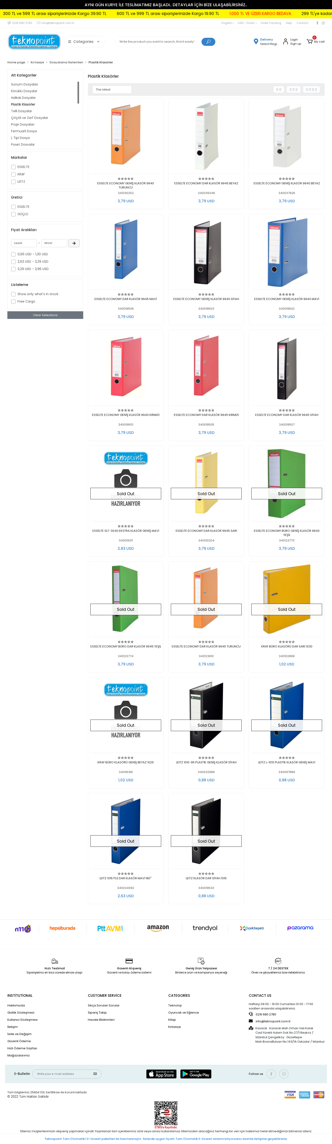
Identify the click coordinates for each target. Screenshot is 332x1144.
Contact (302, 23)
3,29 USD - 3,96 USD (33, 269)
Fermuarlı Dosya (24, 131)
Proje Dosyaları (22, 124)
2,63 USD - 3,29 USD (33, 261)
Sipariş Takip (97, 1012)
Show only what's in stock (38, 294)
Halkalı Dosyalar (23, 97)
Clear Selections (45, 315)
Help (289, 23)
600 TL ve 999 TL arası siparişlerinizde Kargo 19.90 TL (199, 13)
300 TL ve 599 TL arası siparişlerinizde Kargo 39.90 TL (85, 13)
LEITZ (21, 181)
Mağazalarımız (18, 1055)
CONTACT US (260, 995)
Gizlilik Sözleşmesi (20, 1012)
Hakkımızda (16, 1005)
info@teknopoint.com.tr (270, 1021)
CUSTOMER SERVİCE (105, 995)
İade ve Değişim (19, 1034)
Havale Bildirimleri (101, 1020)
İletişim (12, 1027)
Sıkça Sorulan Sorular (104, 1005)
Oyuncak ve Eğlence (183, 1012)
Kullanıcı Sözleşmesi (22, 1020)
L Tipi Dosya (20, 137)
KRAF (21, 174)
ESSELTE (24, 167)
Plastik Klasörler (23, 104)
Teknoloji (175, 1005)
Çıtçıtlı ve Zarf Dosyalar (29, 117)
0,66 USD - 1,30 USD (33, 254)
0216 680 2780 (262, 1014)
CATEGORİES (179, 995)
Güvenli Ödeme (19, 1041)
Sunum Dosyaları (24, 84)
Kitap (172, 1020)
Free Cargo (26, 301)
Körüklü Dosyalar (24, 91)
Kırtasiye (174, 1027)
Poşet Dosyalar (23, 144)
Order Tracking (271, 23)
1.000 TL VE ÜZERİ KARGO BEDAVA (291, 13)
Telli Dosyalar (21, 111)
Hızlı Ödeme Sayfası (22, 1048)
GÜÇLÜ (23, 214)
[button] (316, 42)
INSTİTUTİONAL (20, 995)
